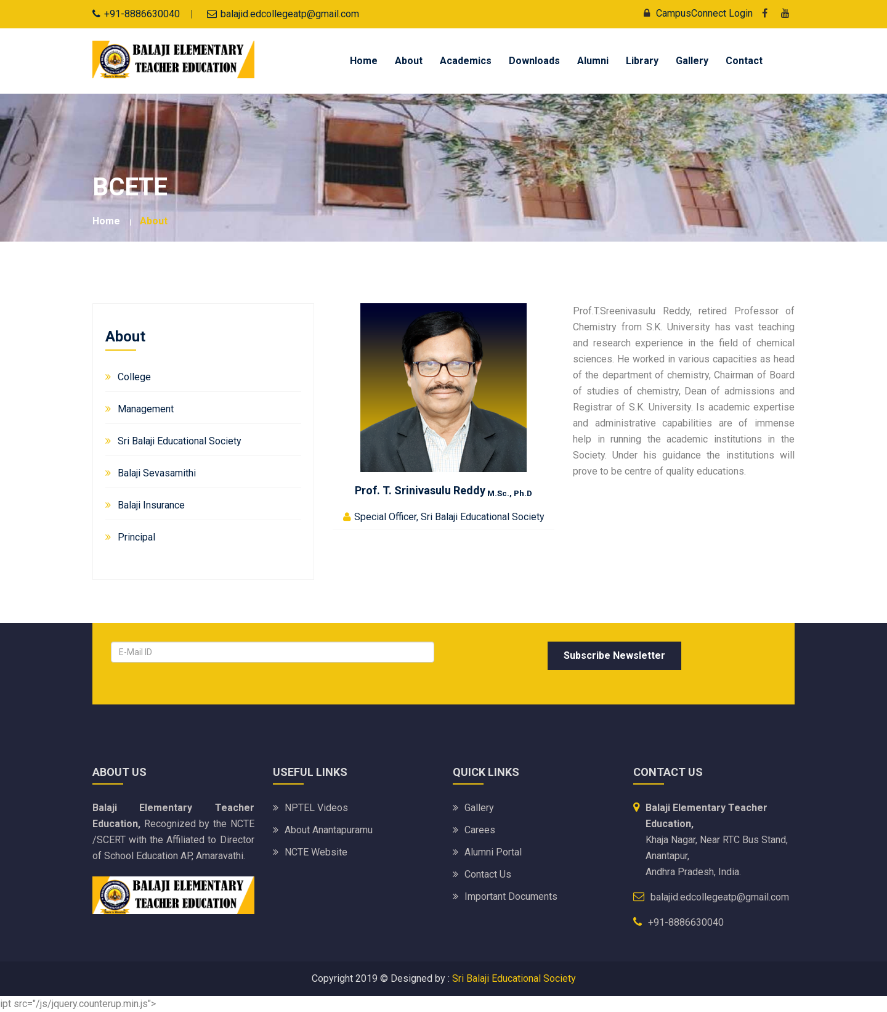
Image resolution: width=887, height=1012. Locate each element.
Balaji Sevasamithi (157, 473)
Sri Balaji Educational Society (179, 441)
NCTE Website (316, 852)
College (134, 377)
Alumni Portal (493, 852)
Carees (479, 830)
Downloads (534, 61)
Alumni (593, 61)
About (409, 61)
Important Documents (510, 896)
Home (364, 61)
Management (146, 409)
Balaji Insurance (151, 505)
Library (642, 61)
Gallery (692, 61)
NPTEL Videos (316, 808)
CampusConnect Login (695, 13)
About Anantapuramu (329, 830)
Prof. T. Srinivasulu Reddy (443, 490)
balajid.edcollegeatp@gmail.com (290, 14)
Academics (466, 61)
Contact (744, 61)
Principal (136, 537)
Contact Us (487, 874)
